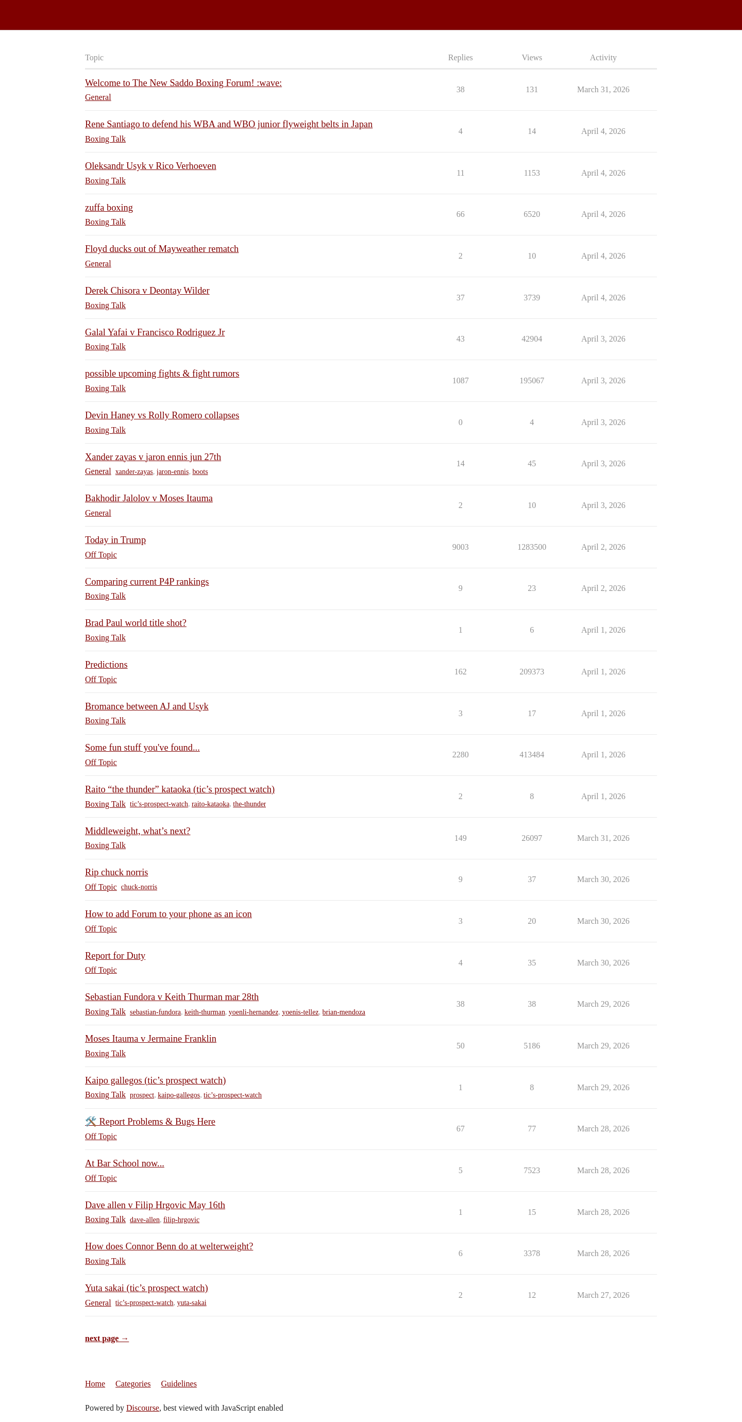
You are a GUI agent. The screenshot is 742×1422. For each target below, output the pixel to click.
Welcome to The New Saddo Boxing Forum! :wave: (183, 83)
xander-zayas (134, 472)
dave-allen (145, 1220)
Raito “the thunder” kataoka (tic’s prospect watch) (180, 789)
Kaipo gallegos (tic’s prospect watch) (155, 1080)
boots (200, 472)
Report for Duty (115, 956)
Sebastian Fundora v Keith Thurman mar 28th (172, 997)
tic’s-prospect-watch (159, 804)
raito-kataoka (210, 804)
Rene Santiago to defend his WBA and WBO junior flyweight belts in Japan (229, 124)
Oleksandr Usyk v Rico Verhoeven (150, 166)
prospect (142, 1095)
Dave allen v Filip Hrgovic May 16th (155, 1205)
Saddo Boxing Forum (40, 10)
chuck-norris (139, 887)
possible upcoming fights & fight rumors (162, 373)
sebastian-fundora (155, 1012)
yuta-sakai (192, 1303)
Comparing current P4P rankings (147, 582)
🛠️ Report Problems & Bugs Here (150, 1121)
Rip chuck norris (116, 872)
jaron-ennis (173, 472)
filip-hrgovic (181, 1220)
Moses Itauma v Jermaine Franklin (150, 1039)
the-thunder (249, 804)
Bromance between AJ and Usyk (147, 706)
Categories (132, 1383)
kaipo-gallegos (179, 1095)
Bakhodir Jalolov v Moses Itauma (149, 498)
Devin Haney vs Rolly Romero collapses (162, 415)
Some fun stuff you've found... (142, 747)
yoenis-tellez (300, 1012)
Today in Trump (115, 540)
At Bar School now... (124, 1163)
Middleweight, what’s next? (137, 831)
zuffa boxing (109, 207)
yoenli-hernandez (254, 1012)
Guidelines (179, 1383)
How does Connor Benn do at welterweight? (169, 1246)
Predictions (106, 664)
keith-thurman (204, 1012)
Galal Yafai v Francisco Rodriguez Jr (155, 332)
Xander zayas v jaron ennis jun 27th (153, 457)
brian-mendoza (344, 1012)
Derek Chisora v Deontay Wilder (147, 290)
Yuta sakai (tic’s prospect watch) (146, 1288)
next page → (107, 1338)
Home (95, 1383)
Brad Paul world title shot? (136, 623)
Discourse (142, 1407)
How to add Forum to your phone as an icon (168, 914)
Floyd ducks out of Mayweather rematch (162, 249)
